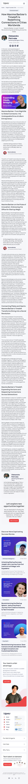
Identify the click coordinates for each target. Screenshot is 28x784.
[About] (8, 717)
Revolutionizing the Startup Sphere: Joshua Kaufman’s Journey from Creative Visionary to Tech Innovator (13, 606)
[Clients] (8, 724)
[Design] (8, 727)
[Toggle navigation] (24, 3)
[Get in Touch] (14, 520)
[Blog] (8, 729)
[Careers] (8, 719)
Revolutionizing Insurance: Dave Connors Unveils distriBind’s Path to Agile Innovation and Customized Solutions (13, 648)
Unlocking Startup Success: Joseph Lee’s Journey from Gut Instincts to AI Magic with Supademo (12, 565)
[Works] (8, 722)
